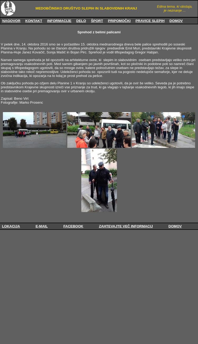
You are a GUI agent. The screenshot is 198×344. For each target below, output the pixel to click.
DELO (81, 21)
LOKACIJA (11, 226)
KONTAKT (33, 21)
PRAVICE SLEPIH (149, 21)
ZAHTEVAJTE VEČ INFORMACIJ (126, 226)
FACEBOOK (73, 226)
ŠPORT (97, 21)
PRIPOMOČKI (119, 21)
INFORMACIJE (59, 21)
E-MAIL (42, 226)
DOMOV (176, 21)
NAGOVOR (11, 21)
